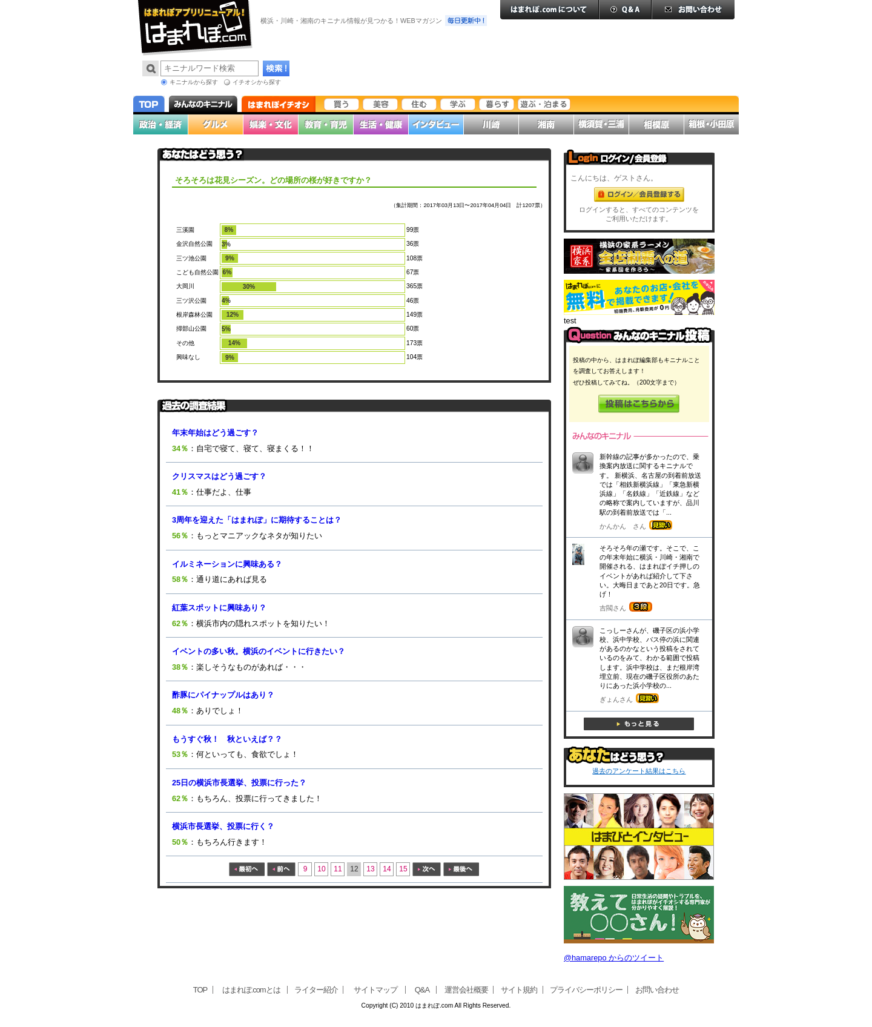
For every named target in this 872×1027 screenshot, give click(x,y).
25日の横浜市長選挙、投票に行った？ (239, 782)
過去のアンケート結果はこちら (638, 770)
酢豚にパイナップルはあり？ (223, 694)
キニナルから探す (194, 82)
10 (321, 869)
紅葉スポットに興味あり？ (219, 607)
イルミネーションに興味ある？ (227, 564)
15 (403, 869)
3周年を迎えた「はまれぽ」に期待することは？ (257, 519)
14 (387, 869)
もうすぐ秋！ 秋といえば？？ (227, 739)
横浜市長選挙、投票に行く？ (223, 826)
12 (354, 869)
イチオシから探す (257, 82)
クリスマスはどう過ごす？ (219, 476)
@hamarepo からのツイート (614, 957)
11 (338, 869)
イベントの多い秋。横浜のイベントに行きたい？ (258, 651)
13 (370, 869)
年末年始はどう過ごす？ (215, 432)
